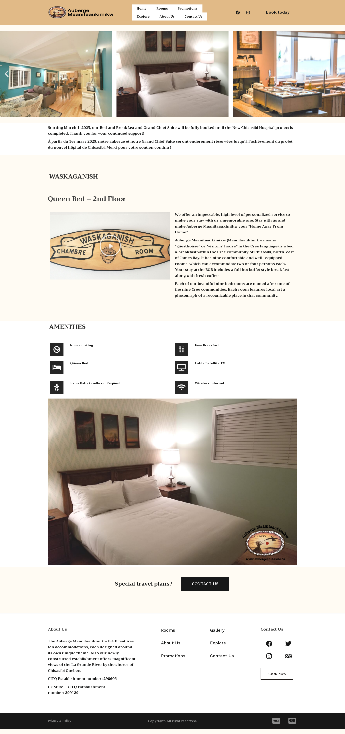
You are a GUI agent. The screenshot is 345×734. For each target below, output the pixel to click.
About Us (167, 20)
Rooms (161, 9)
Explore (143, 20)
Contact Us (195, 20)
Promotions (188, 9)
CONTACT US (205, 589)
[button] (6, 79)
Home (141, 9)
